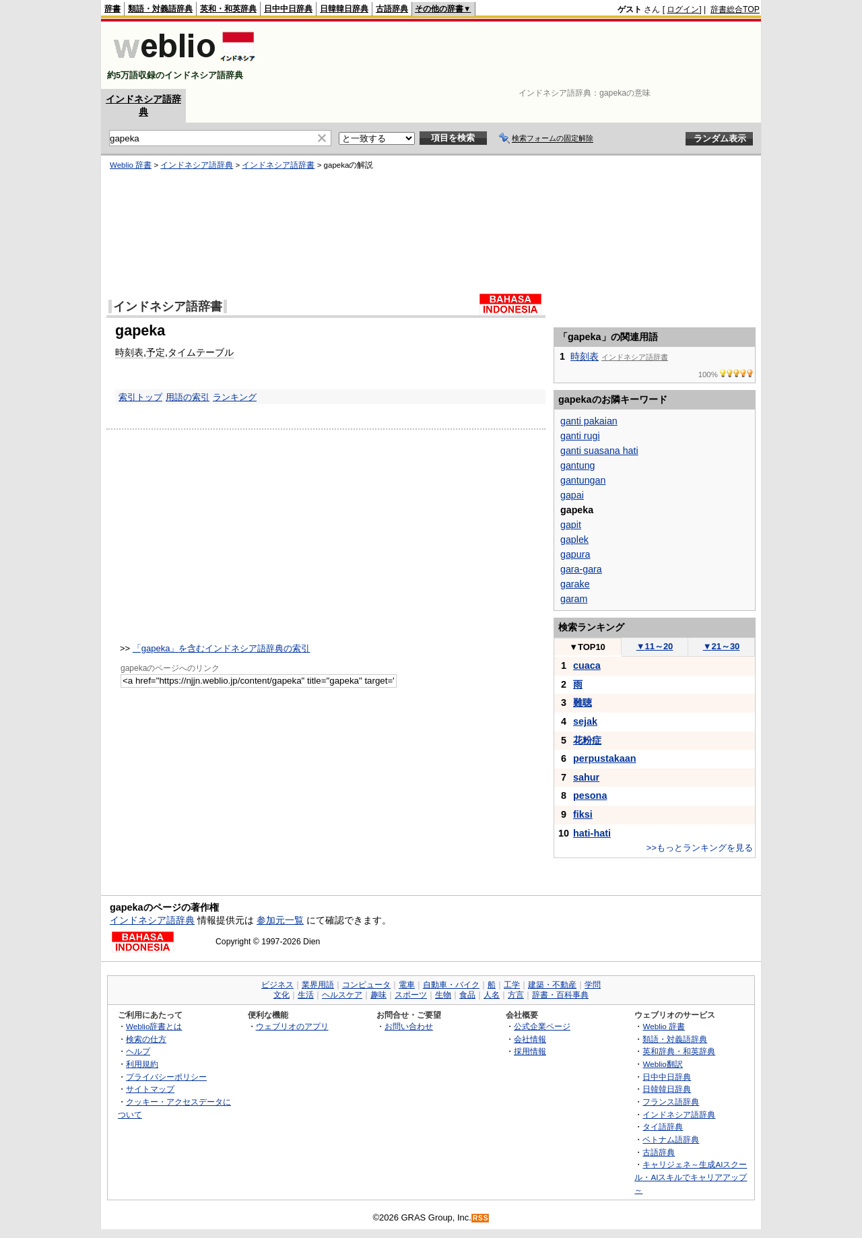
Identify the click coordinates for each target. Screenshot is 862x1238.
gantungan (582, 480)
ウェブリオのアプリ (292, 1026)
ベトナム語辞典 (670, 1139)
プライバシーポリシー (166, 1076)
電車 (407, 985)
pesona (590, 795)
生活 (306, 995)
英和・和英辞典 (228, 9)
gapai (572, 495)
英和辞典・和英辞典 (678, 1051)
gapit (570, 524)
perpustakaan (604, 758)
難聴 (582, 702)
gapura (575, 554)
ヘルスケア (342, 995)
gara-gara (581, 569)
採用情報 (530, 1051)
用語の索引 (187, 397)
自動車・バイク (451, 985)
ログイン (683, 9)
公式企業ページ (542, 1026)
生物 (443, 995)
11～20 (654, 646)
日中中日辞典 (288, 9)
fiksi (583, 814)
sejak (585, 721)
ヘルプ (138, 1051)
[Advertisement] (514, 55)
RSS (481, 1218)
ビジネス (277, 985)
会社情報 (530, 1039)
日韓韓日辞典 (344, 9)
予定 (155, 352)
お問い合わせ (409, 1026)
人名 (492, 995)
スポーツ (411, 995)
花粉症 (587, 740)
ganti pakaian (589, 421)
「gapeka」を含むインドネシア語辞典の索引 (221, 648)
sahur (586, 777)
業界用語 (318, 985)
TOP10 (587, 647)
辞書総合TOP (735, 9)
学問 (593, 985)
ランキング (235, 397)
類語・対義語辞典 (160, 9)
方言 (516, 995)
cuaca (587, 665)
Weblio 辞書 (131, 165)
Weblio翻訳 (662, 1064)
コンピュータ (366, 985)
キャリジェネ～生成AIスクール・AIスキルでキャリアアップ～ (690, 1177)
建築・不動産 (552, 985)
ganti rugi (580, 435)
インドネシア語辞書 (278, 165)
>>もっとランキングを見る (699, 848)
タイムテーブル (201, 352)
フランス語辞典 (670, 1101)
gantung (577, 465)
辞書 (112, 9)
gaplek (574, 539)
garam (573, 598)
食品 (467, 995)
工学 (512, 985)
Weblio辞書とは (154, 1026)
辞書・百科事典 (560, 995)
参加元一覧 (280, 920)
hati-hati (592, 833)
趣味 (378, 995)
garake (575, 584)
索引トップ (140, 397)
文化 (281, 995)
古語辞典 (392, 9)
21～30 (721, 646)
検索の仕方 (146, 1039)
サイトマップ (150, 1088)
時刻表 (129, 352)
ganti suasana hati (599, 450)
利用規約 (142, 1064)
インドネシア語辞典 (196, 165)
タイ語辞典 (662, 1126)
